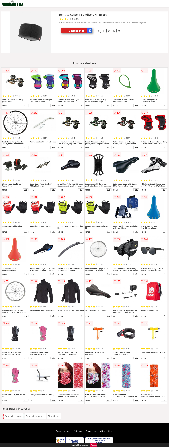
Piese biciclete (54, 416)
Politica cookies (105, 431)
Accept (94, 445)
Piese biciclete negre (13, 416)
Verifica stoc (80, 30)
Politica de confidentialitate (85, 431)
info (25, 105)
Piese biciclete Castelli (35, 416)
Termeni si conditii (64, 431)
